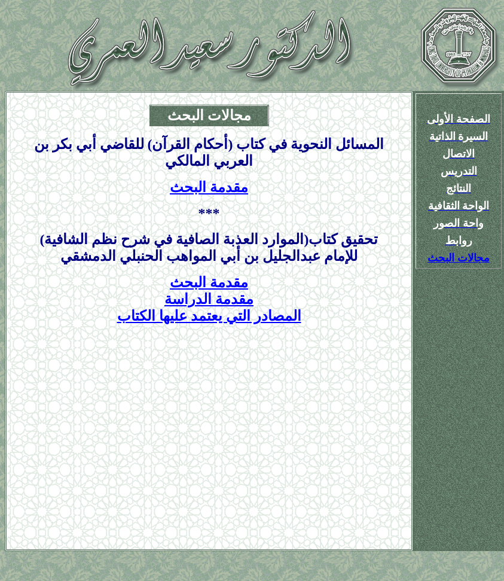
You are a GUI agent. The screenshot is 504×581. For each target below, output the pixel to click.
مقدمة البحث (209, 187)
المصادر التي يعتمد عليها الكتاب (209, 316)
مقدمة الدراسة (208, 299)
